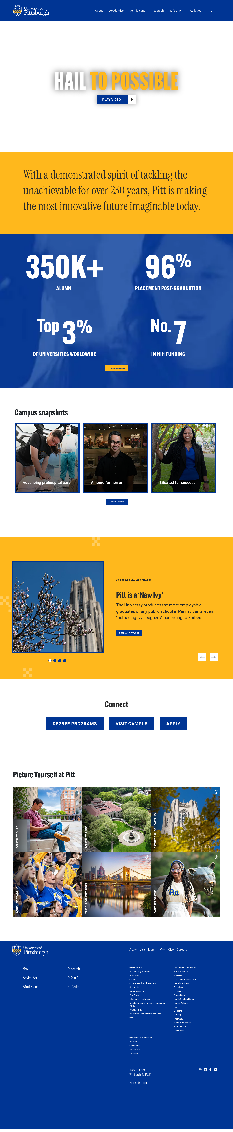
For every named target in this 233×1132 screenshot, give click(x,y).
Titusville (133, 1053)
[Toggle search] (211, 10)
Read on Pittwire (129, 633)
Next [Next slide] (214, 657)
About (99, 10)
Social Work (179, 1030)
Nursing (177, 1014)
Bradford (133, 1041)
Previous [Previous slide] (202, 657)
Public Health (180, 1026)
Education (178, 987)
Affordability (135, 975)
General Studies (181, 995)
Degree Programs (75, 723)
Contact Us (134, 987)
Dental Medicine (181, 983)
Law (176, 1006)
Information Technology (140, 999)
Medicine (178, 1010)
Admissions (137, 10)
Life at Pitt (176, 10)
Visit (142, 949)
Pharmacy (178, 1018)
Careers (182, 949)
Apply (173, 723)
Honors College (181, 1003)
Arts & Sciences (181, 971)
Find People (134, 995)
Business (178, 975)
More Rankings (116, 368)
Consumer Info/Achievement (142, 983)
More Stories (116, 501)
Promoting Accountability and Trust (145, 1013)
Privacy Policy (135, 1010)
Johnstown (134, 1049)
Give (171, 949)
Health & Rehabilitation (184, 999)
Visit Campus (132, 723)
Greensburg (134, 1045)
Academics (116, 10)
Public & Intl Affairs (182, 1022)
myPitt (161, 949)
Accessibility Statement (140, 971)
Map (151, 949)
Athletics (195, 10)
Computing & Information (185, 979)
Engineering (179, 991)
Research (158, 10)
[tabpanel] (116, 607)
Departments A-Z (137, 991)
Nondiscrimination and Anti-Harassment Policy (147, 1004)
